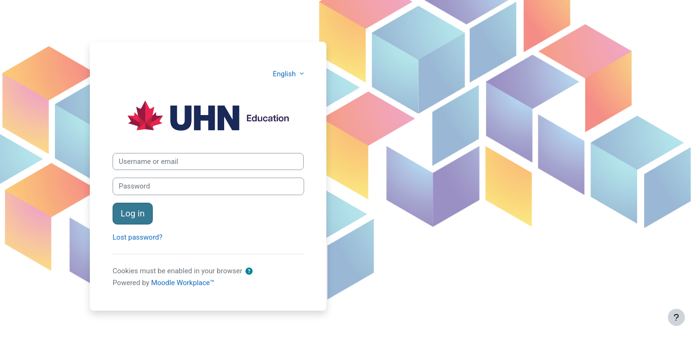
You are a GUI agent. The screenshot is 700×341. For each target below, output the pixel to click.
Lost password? (137, 237)
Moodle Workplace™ (182, 282)
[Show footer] (676, 317)
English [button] (285, 74)
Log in (133, 213)
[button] (249, 272)
